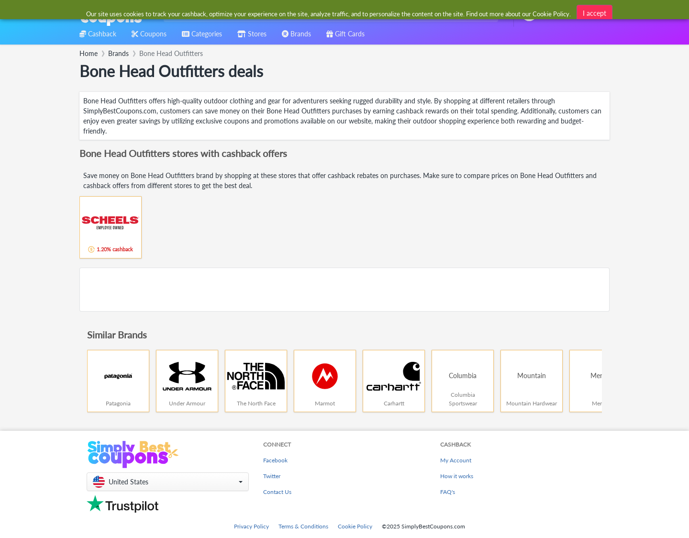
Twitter (271, 476)
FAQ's (447, 491)
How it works (456, 476)
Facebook (275, 460)
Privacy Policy (251, 526)
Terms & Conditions (303, 526)
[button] (168, 481)
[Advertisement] (344, 289)
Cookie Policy (355, 526)
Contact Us (277, 491)
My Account (455, 460)
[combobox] (329, 14)
